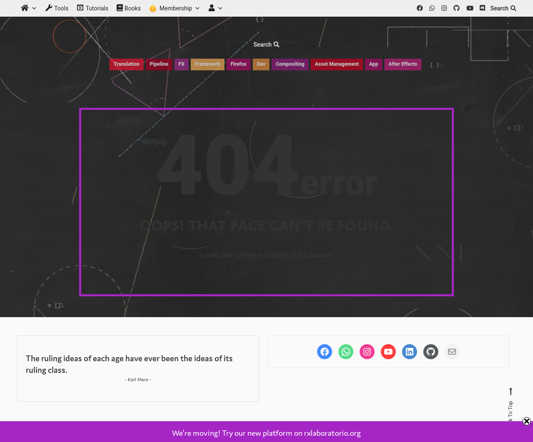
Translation (126, 64)
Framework (207, 64)
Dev (261, 64)
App (373, 64)
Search (503, 8)
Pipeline (159, 64)
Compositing (290, 64)
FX (181, 64)
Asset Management (337, 64)
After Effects (403, 64)
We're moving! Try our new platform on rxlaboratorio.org (266, 433)
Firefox (239, 64)
